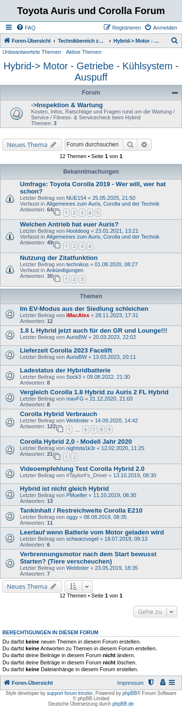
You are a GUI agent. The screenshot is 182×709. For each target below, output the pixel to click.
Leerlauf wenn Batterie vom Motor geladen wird (92, 532)
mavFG (74, 399)
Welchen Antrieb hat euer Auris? (69, 224)
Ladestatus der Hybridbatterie (65, 370)
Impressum (130, 683)
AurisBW (76, 337)
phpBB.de (123, 704)
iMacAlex (77, 315)
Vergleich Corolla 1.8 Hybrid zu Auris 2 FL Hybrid (94, 392)
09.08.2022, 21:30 (108, 377)
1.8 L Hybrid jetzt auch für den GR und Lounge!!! (93, 330)
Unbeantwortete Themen (31, 52)
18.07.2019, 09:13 (126, 539)
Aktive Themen (83, 52)
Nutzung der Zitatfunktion (59, 257)
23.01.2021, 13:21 (116, 231)
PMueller (76, 495)
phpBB (129, 693)
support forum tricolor (70, 693)
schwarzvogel (82, 539)
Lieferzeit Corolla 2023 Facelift (66, 350)
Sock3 (73, 377)
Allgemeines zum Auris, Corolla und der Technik (102, 204)
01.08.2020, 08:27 (116, 264)
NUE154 (76, 198)
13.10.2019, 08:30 (134, 475)
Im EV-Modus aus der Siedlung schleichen (84, 308)
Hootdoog (77, 231)
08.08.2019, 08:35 (105, 517)
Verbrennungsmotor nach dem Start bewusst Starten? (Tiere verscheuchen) (88, 557)
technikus (77, 264)
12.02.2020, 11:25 (123, 448)
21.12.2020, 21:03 (111, 399)
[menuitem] (25, 27)
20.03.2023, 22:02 (114, 337)
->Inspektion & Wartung (67, 105)
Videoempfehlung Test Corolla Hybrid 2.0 (82, 468)
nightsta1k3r (80, 448)
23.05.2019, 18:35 (116, 568)
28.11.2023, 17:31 (116, 315)
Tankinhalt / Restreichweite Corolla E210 (81, 510)
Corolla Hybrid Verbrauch (58, 414)
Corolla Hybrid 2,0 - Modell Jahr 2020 (76, 441)
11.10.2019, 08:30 (114, 495)
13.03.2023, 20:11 (114, 357)
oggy (72, 517)
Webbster (77, 420)
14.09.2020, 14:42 (116, 420)
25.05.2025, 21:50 (113, 198)
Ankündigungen (64, 270)
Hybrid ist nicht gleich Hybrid (64, 488)
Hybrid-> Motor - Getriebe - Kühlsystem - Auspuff (91, 71)
